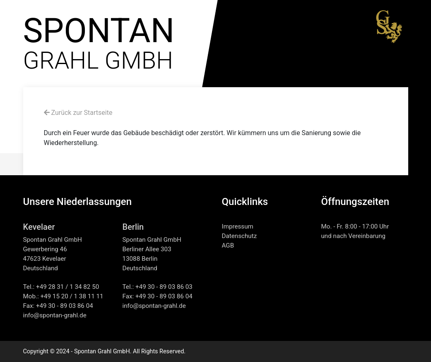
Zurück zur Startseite (78, 113)
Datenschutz (239, 236)
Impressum (237, 226)
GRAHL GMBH (99, 47)
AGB (228, 245)
